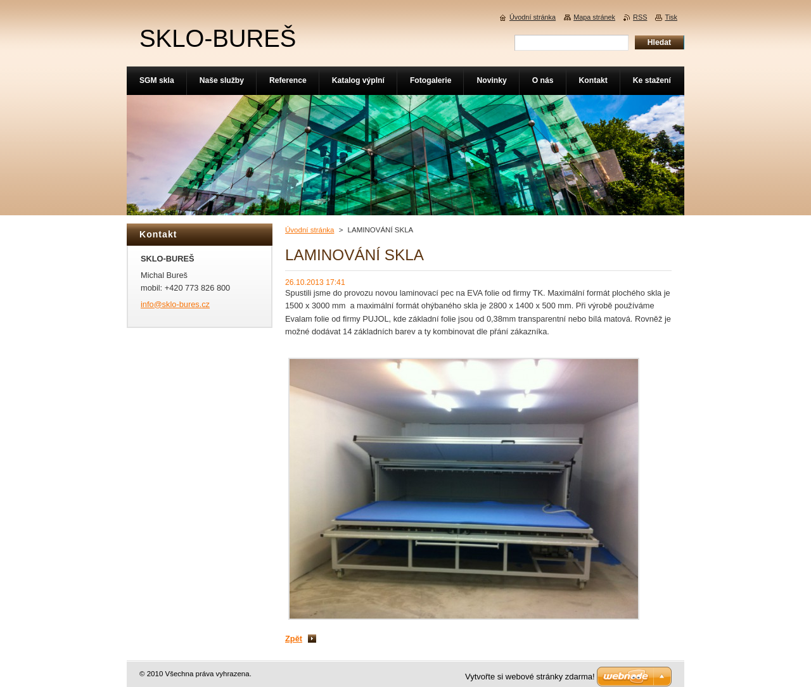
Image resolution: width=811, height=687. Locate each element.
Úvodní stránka (309, 230)
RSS (640, 17)
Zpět (293, 638)
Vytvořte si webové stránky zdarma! (530, 676)
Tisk (671, 17)
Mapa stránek (594, 17)
